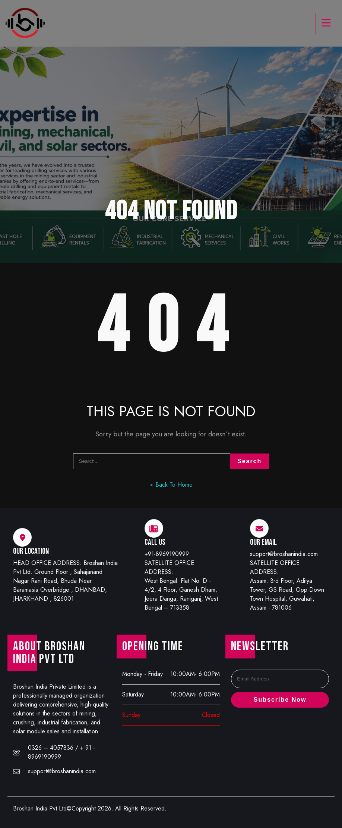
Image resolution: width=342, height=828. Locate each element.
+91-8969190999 (167, 554)
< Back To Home (171, 484)
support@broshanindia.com (284, 554)
